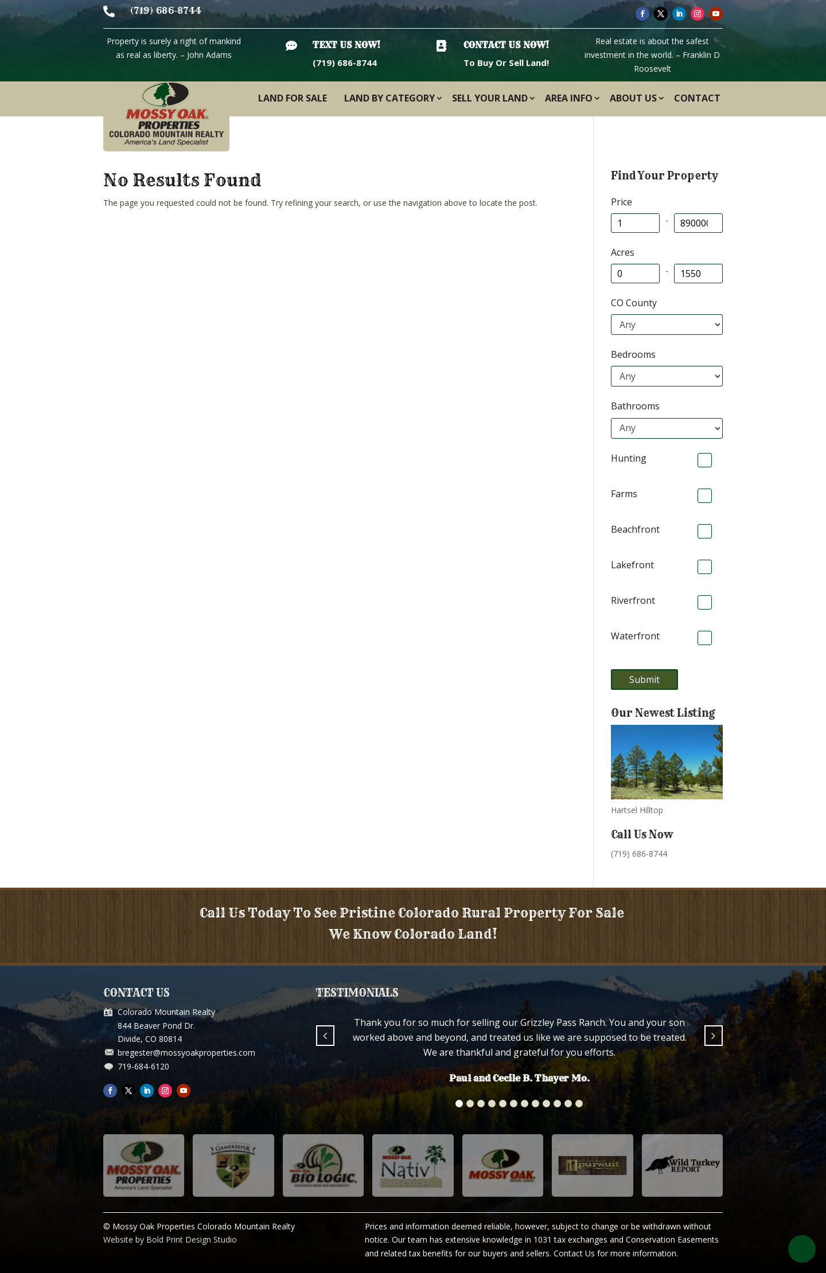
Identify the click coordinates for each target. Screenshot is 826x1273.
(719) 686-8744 (165, 10)
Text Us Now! (346, 45)
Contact (697, 98)
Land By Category (389, 98)
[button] (459, 1103)
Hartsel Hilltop (637, 810)
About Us (633, 98)
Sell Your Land (490, 98)
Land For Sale (292, 98)
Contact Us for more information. (616, 1253)
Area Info (569, 98)
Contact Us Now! (506, 45)
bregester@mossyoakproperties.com (186, 1052)
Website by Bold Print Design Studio (170, 1239)
